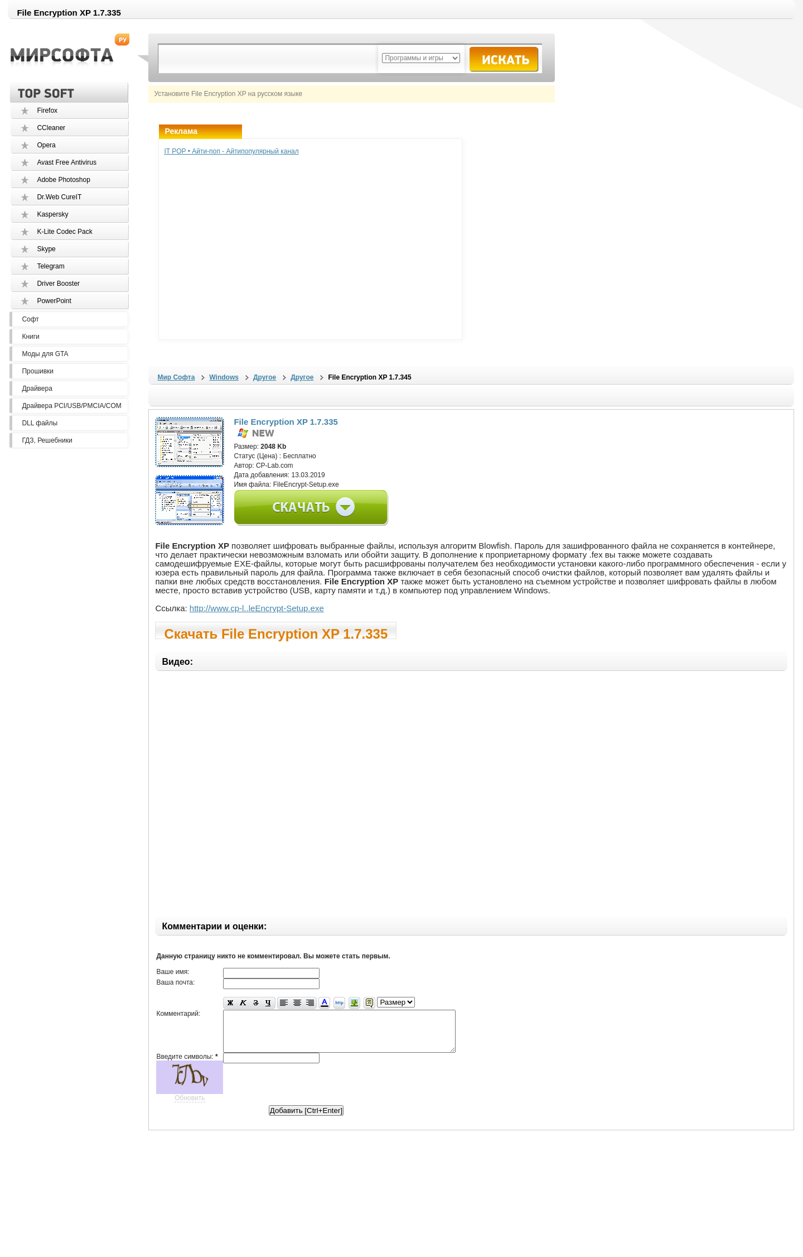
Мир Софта (176, 377)
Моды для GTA (45, 354)
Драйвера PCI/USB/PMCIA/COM (71, 406)
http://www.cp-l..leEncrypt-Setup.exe (257, 608)
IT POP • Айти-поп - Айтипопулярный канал (231, 151)
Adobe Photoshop (63, 180)
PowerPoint (54, 301)
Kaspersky (52, 214)
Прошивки (38, 371)
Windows (224, 377)
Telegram (50, 266)
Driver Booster (58, 283)
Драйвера (37, 388)
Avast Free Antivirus (66, 162)
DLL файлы (39, 423)
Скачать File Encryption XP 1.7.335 (276, 632)
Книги (30, 336)
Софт (30, 319)
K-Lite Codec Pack (64, 232)
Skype (46, 249)
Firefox (47, 110)
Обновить (190, 1106)
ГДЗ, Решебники (47, 440)
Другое (264, 377)
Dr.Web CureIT (59, 197)
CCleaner (51, 128)
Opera (46, 145)
